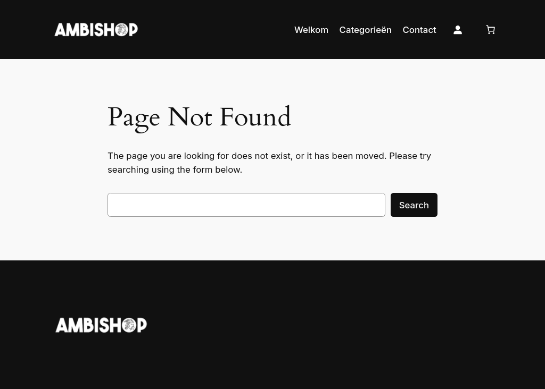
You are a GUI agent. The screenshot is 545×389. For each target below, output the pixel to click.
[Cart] (490, 30)
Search (414, 205)
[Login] (458, 30)
